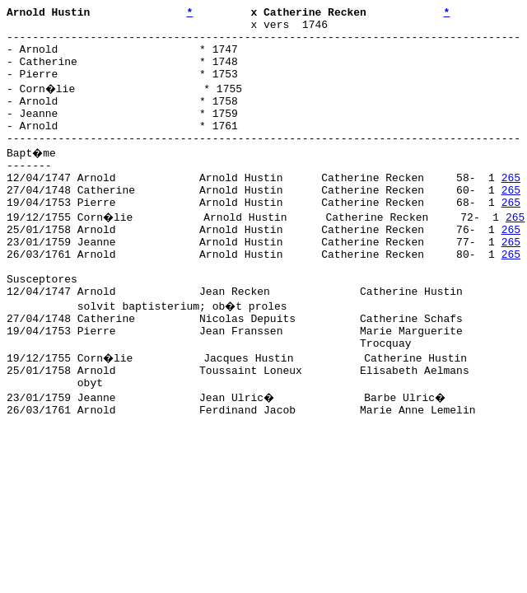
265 (510, 206)
